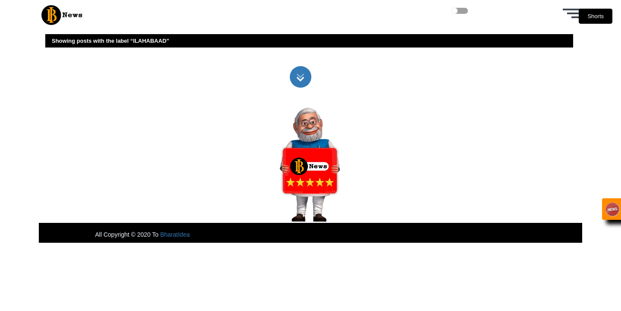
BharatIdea (175, 234)
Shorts (595, 16)
